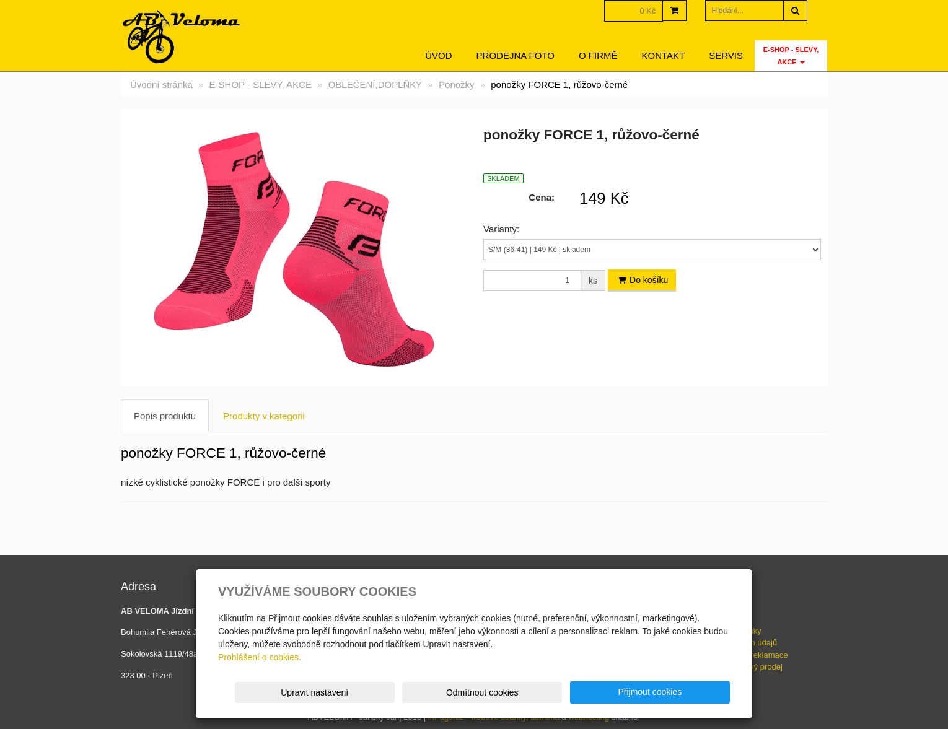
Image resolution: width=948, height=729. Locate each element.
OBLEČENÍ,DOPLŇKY (375, 84)
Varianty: (501, 229)
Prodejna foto (515, 55)
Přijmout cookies (682, 692)
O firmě (598, 55)
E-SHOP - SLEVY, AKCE (791, 56)
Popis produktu (165, 416)
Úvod (438, 55)
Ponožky (457, 84)
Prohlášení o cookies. (259, 657)
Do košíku (642, 280)
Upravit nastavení (478, 692)
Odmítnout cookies (580, 692)
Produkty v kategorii (264, 416)
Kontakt (663, 55)
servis (726, 55)
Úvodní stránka (161, 84)
